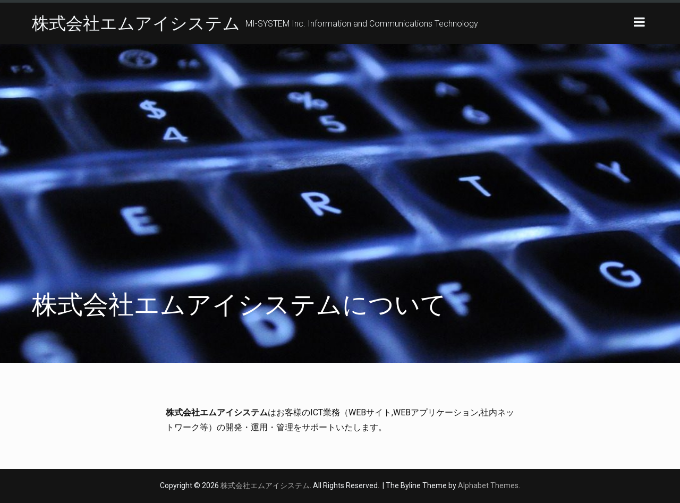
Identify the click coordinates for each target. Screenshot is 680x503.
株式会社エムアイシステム (136, 23)
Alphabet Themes (488, 485)
